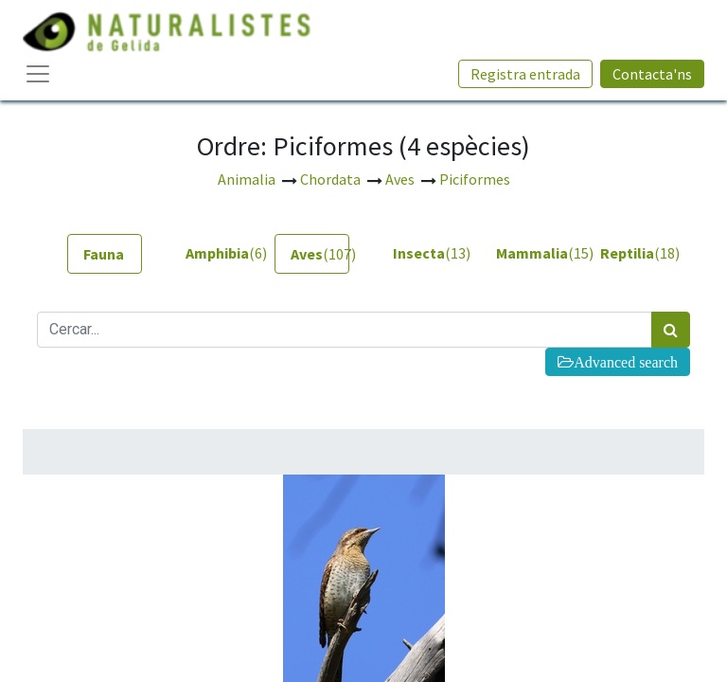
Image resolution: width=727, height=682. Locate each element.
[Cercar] (670, 330)
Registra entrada (525, 73)
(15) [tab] (526, 252)
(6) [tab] (215, 252)
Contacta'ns (652, 73)
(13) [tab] (422, 252)
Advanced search (626, 361)
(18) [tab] (630, 252)
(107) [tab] (320, 253)
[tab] (104, 254)
